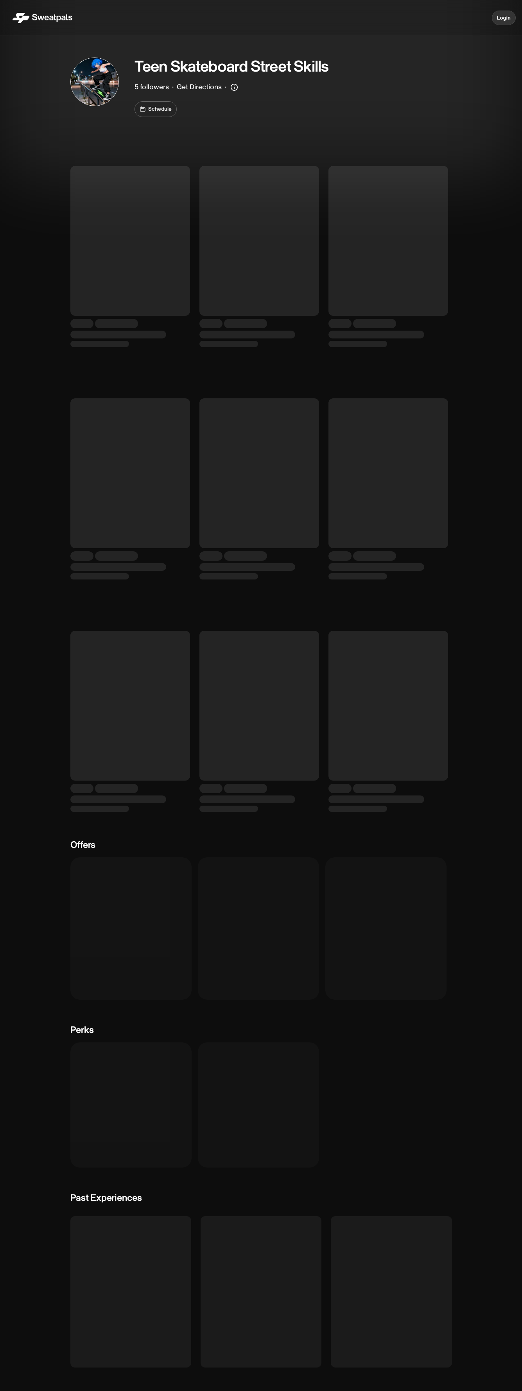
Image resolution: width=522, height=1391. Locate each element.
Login (503, 18)
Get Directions (199, 87)
